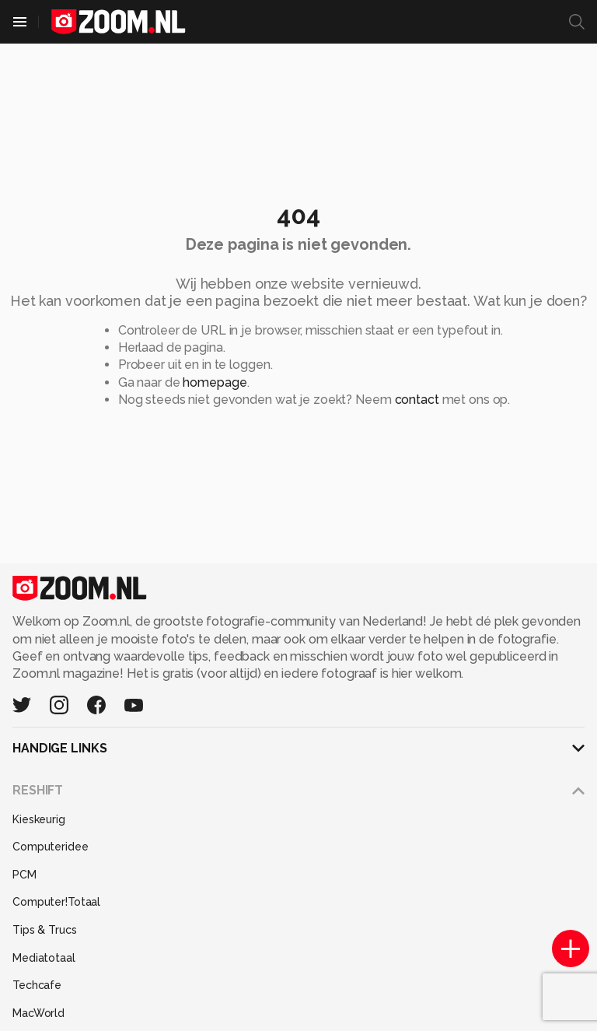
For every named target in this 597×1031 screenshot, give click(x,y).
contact (417, 399)
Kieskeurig (38, 819)
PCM (24, 874)
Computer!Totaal (56, 902)
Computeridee (50, 846)
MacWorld (38, 1013)
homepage (214, 382)
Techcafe (36, 985)
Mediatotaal (43, 958)
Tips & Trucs (44, 930)
